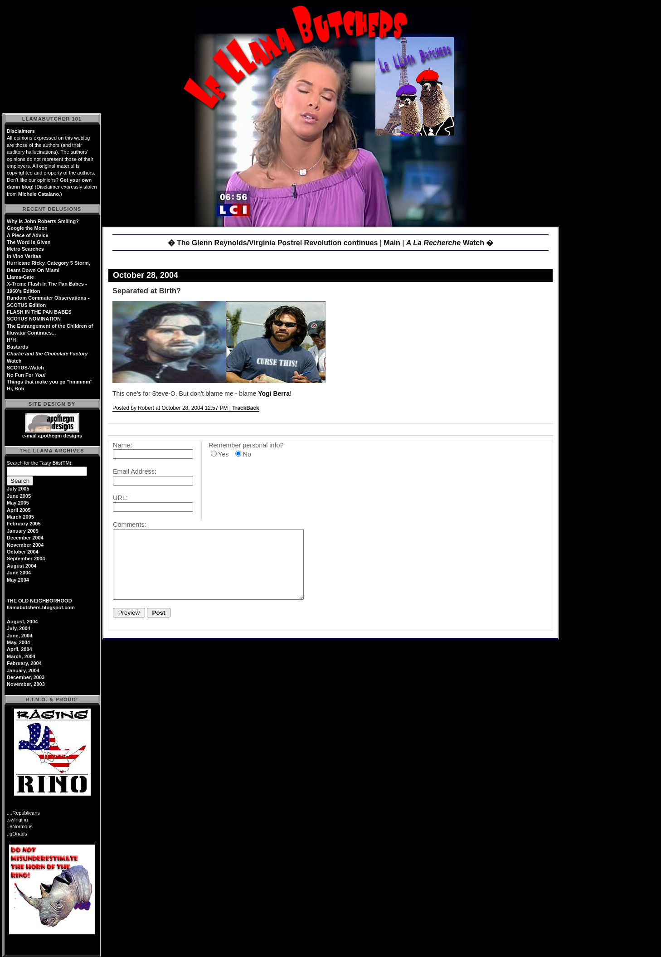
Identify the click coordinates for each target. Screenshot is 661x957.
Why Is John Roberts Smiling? (43, 221)
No (247, 454)
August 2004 (21, 565)
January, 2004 (23, 670)
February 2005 (24, 523)
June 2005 (19, 496)
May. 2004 (18, 642)
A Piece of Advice (28, 235)
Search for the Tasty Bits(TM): (40, 463)
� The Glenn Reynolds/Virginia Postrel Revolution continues (273, 243)
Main (392, 243)
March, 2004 (21, 656)
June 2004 (19, 572)
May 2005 (18, 502)
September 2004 (26, 558)
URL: (120, 497)
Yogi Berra (274, 393)
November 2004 (25, 545)
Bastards (17, 347)
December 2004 (25, 537)
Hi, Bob (15, 388)
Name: (122, 445)
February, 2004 (24, 663)
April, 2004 (19, 649)
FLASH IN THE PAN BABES (39, 312)
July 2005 (18, 488)
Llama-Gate (20, 277)
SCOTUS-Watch (25, 367)
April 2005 (19, 510)
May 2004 (18, 580)
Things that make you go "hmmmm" (49, 381)
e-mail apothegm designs (52, 435)
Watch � (450, 243)
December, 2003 (25, 677)
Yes (223, 454)
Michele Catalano (38, 194)
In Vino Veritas (24, 256)
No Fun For (26, 375)
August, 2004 (22, 621)
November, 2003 (26, 684)
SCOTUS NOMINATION (34, 318)
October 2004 (23, 551)
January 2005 (23, 531)
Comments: (129, 524)
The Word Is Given (28, 242)
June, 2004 (19, 635)
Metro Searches (25, 249)
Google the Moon (27, 228)
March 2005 (20, 517)
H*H (11, 340)
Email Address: (134, 471)
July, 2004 (18, 628)
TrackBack (245, 408)
